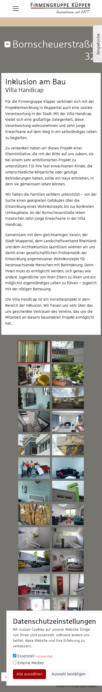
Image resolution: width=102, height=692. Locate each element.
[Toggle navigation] (15, 8)
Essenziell (33, 655)
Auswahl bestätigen (68, 673)
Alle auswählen (29, 673)
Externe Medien (28, 662)
